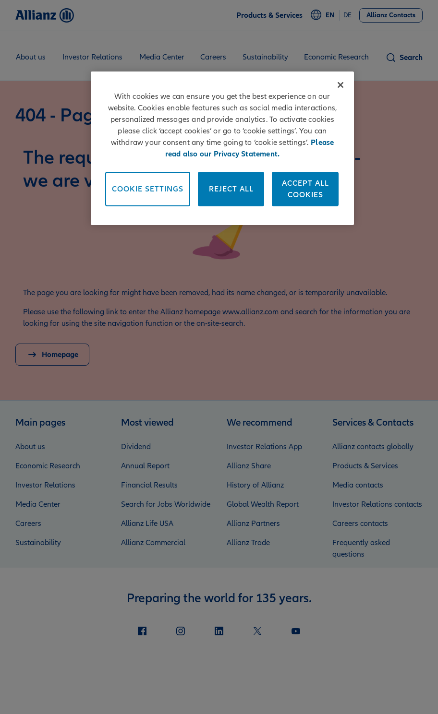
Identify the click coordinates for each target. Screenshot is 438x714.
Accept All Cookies (305, 189)
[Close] (340, 84)
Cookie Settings (147, 189)
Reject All (231, 189)
